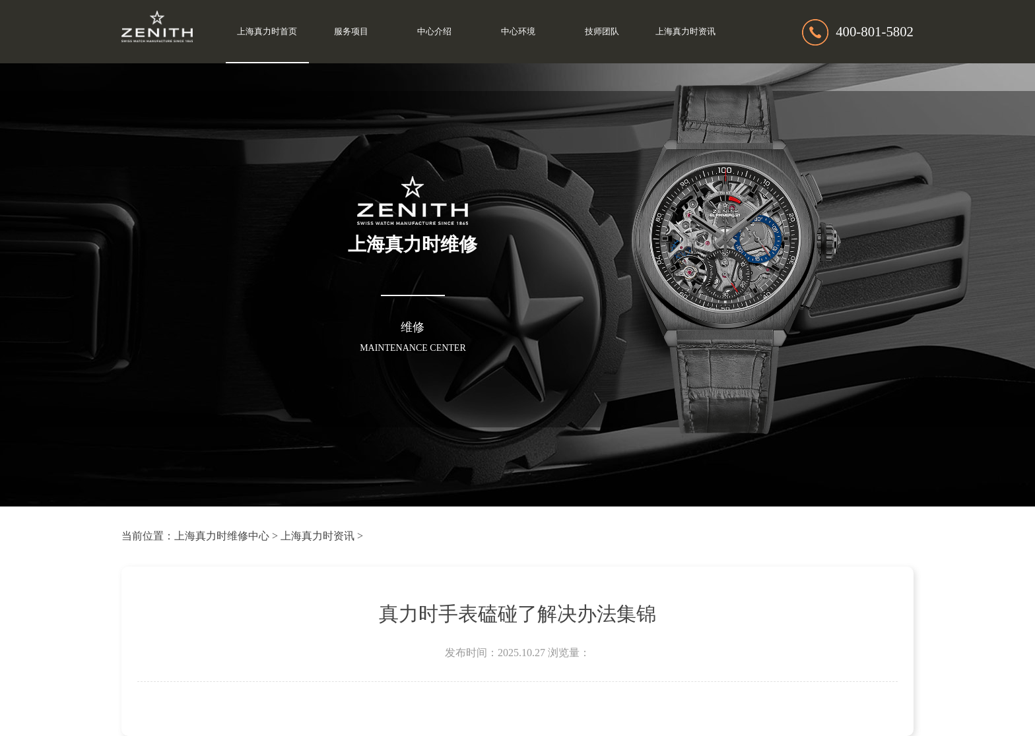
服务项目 (351, 31)
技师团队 (602, 31)
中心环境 (518, 31)
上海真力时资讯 (685, 31)
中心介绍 (434, 31)
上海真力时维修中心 (221, 535)
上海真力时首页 (267, 31)
